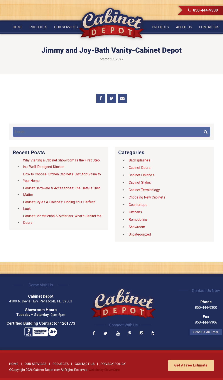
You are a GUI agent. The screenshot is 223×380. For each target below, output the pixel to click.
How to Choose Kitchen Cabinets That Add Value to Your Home (62, 177)
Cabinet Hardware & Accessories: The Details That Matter (61, 191)
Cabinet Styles (140, 182)
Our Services (66, 27)
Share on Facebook (100, 98)
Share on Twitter (111, 98)
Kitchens (135, 212)
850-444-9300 (203, 10)
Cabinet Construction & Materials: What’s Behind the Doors (62, 219)
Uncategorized (140, 234)
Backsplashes (139, 160)
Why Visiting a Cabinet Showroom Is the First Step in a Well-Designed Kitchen (61, 163)
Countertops (138, 205)
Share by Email (122, 98)
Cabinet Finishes (141, 175)
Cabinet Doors (139, 168)
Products (38, 27)
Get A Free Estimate (190, 365)
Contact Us (209, 27)
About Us (184, 27)
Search (205, 132)
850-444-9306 (182, 322)
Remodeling (138, 219)
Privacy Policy (113, 363)
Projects (160, 27)
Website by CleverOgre (104, 369)
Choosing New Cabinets (147, 197)
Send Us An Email (181, 332)
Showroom (137, 227)
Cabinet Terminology (144, 190)
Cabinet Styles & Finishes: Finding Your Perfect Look (59, 205)
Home (17, 27)
